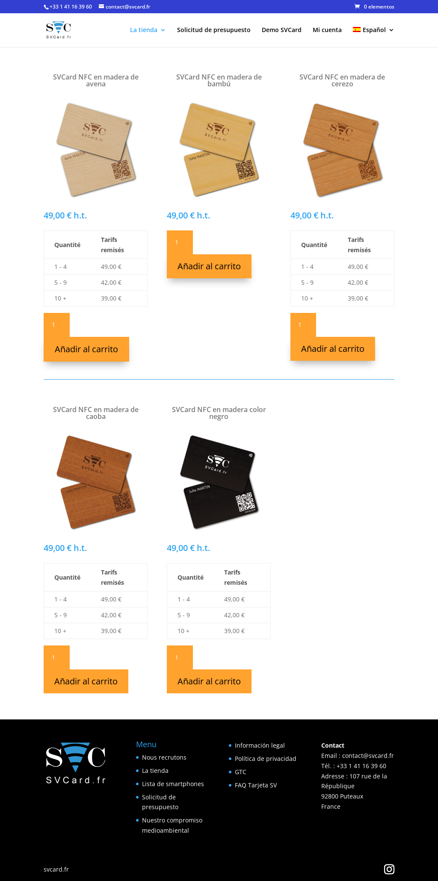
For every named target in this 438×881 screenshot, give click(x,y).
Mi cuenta (327, 30)
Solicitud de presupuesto (214, 30)
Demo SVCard (282, 30)
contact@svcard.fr (368, 755)
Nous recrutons (164, 757)
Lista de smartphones (173, 784)
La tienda (143, 30)
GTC (240, 772)
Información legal (260, 745)
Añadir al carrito (86, 349)
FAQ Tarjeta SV (256, 785)
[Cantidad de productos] (56, 325)
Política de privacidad (265, 758)
